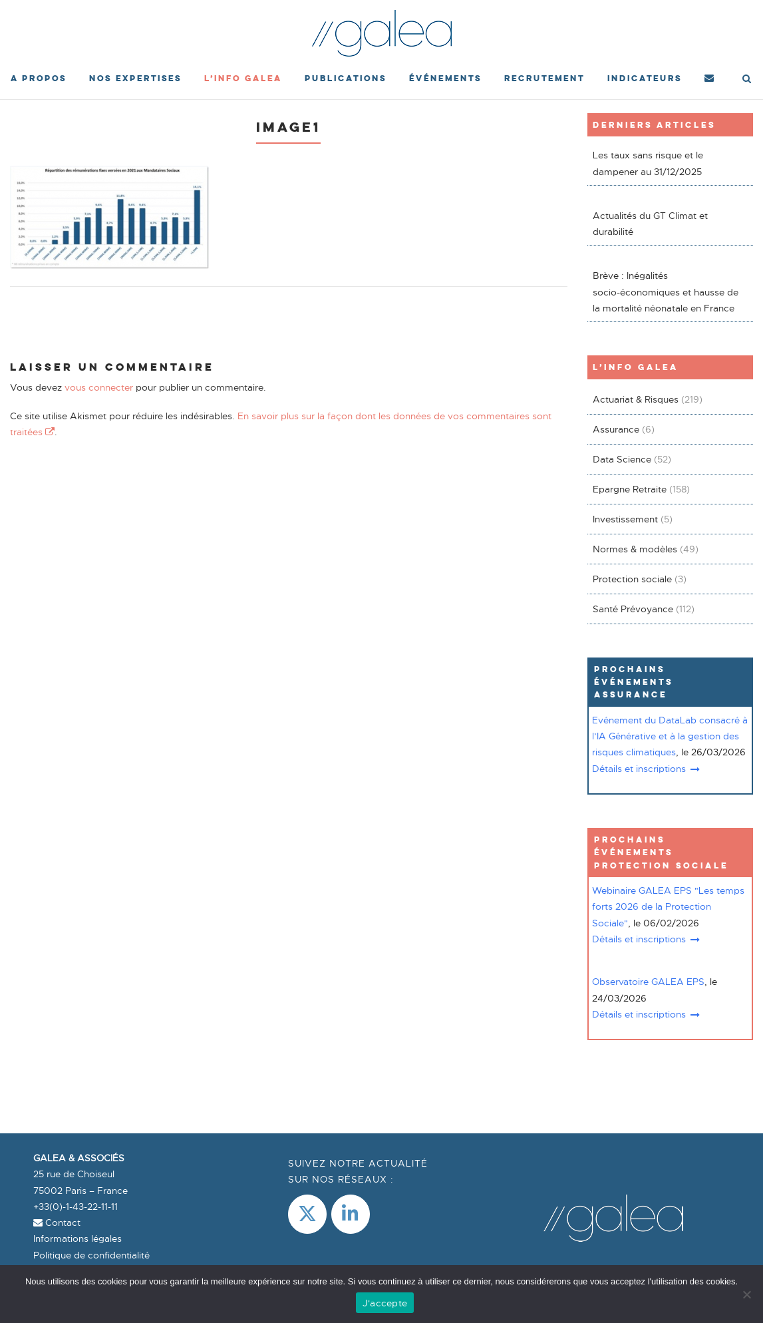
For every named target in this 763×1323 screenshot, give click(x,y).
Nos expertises (135, 78)
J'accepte (385, 1303)
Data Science (622, 459)
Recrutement (544, 78)
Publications (345, 78)
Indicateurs (644, 78)
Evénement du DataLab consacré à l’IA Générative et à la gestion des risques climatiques (670, 736)
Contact (56, 1222)
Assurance (616, 429)
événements (445, 78)
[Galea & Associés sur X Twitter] (307, 1214)
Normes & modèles (635, 549)
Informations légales (77, 1238)
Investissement (625, 519)
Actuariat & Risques (636, 399)
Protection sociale (632, 579)
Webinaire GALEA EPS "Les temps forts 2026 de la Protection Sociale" (668, 906)
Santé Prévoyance (633, 609)
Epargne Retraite (630, 489)
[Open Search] (746, 80)
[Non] (746, 1294)
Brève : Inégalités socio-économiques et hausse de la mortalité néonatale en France (665, 292)
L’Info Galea (243, 78)
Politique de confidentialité (91, 1255)
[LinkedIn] (350, 1214)
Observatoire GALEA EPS (648, 982)
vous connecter (99, 387)
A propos (39, 78)
